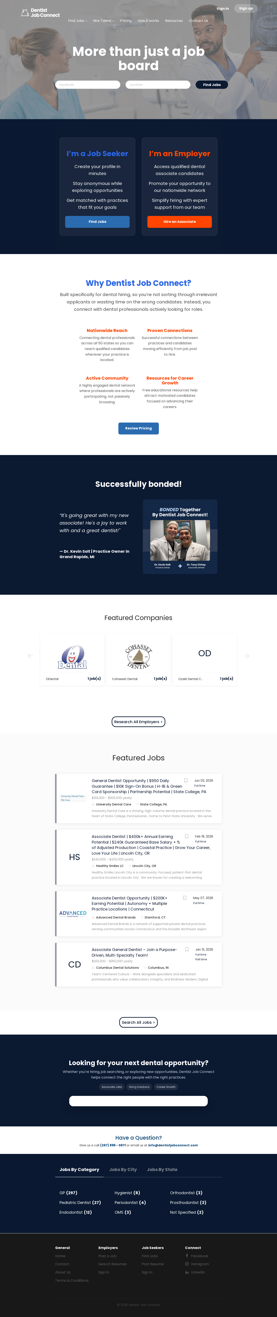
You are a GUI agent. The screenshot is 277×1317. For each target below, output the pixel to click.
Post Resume (153, 1264)
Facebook (199, 1256)
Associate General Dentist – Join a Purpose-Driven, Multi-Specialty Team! (134, 952)
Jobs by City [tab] (123, 1169)
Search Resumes (112, 1264)
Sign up (246, 8)
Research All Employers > (138, 721)
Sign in (223, 8)
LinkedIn (198, 1272)
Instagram (200, 1264)
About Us (63, 1272)
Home (60, 1256)
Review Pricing (138, 428)
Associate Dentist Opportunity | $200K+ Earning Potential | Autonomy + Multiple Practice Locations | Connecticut (129, 903)
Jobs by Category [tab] (79, 1169)
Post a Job (107, 1256)
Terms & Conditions (72, 1280)
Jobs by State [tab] (162, 1169)
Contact (62, 1264)
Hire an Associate (180, 221)
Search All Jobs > (138, 1022)
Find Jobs (212, 84)
